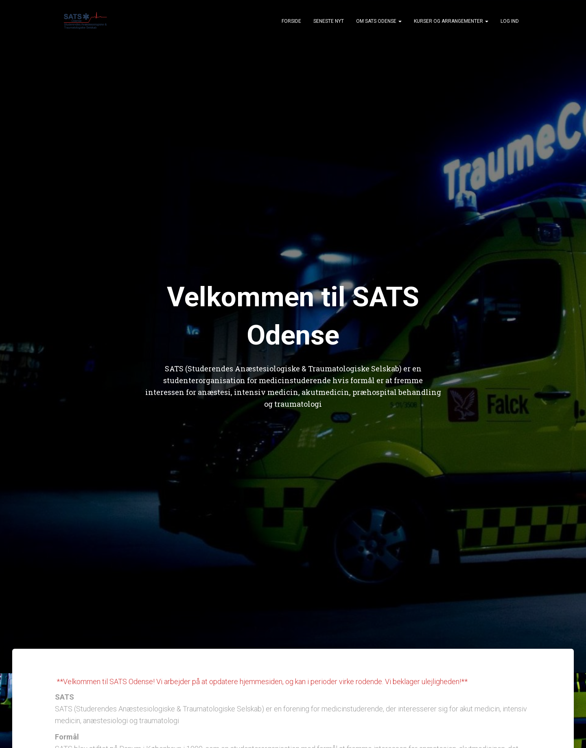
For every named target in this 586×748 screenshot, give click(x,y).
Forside (291, 21)
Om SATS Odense (379, 21)
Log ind (510, 21)
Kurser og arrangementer (451, 21)
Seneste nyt (328, 21)
